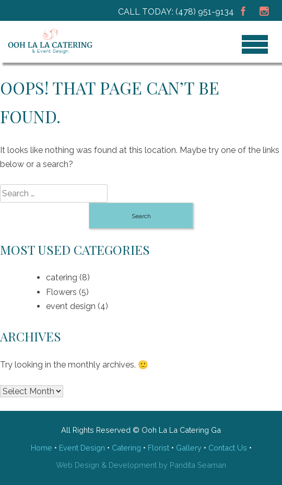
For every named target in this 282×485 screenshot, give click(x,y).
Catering (126, 447)
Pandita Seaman (198, 464)
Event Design (82, 447)
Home (41, 447)
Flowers (61, 292)
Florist (158, 447)
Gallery (189, 447)
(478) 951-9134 (204, 12)
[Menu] (255, 44)
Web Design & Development (106, 464)
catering (61, 277)
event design (71, 306)
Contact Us (227, 447)
